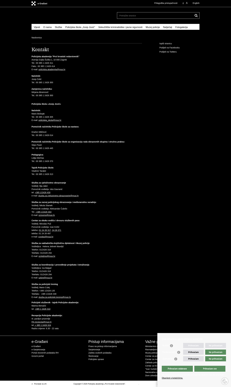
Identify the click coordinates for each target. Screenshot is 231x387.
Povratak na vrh (40, 384)
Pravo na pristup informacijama (102, 346)
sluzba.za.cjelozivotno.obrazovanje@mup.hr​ (58, 196)
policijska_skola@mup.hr (49, 120)
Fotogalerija (181, 27)
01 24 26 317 (45, 230)
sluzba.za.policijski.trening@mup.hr (54, 297)
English (196, 3)
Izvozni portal (38, 356)
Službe (58, 27)
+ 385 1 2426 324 (42, 325)
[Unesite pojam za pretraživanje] (155, 15)
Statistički (167, 358)
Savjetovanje (94, 349)
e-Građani (36, 346)
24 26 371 (56, 230)
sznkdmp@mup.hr (46, 256)
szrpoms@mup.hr (46, 215)
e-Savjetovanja (38, 349)
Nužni (165, 345)
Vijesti (37, 27)
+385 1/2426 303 (43, 212)
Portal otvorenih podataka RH (45, 353)
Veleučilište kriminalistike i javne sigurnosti (120, 27)
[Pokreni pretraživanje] (196, 15)
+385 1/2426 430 (43, 192)
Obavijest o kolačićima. (172, 378)
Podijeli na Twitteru (166, 52)
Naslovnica (37, 37)
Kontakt (38, 31)
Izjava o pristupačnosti (148, 384)
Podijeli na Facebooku (167, 47)
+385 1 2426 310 (43, 309)
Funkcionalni (169, 352)
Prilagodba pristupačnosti (165, 3)
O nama (47, 27)
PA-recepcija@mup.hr (42, 322)
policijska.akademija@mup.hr (51, 69)
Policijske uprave (96, 359)
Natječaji (167, 27)
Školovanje (93, 356)
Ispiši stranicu (163, 43)
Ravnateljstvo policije (155, 349)
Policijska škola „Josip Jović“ (80, 27)
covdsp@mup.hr (45, 237)
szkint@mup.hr (45, 278)
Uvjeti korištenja (132, 384)
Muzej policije (153, 27)
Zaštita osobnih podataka (99, 353)
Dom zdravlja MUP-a (154, 375)
